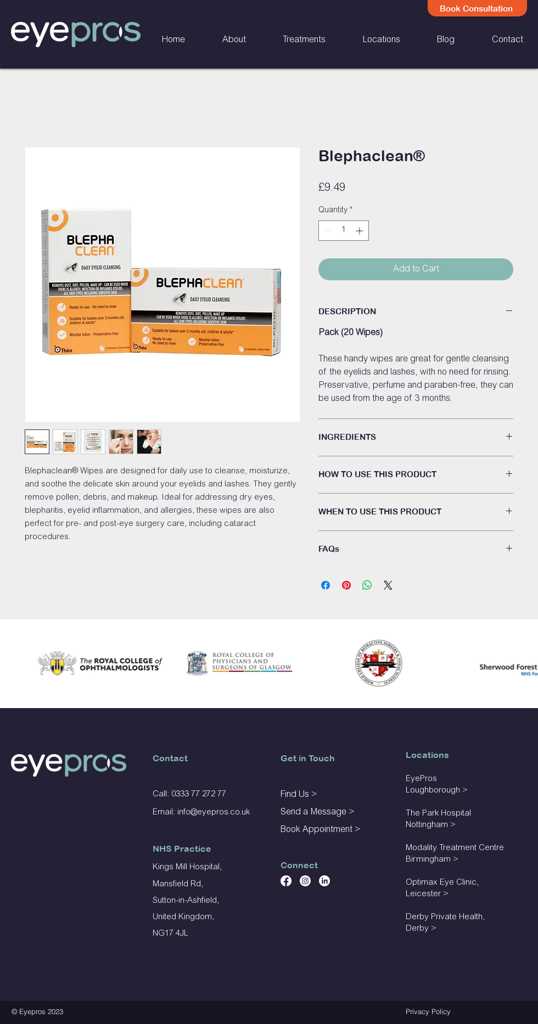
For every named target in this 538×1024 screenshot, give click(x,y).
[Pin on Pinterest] (346, 585)
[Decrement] (327, 230)
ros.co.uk (233, 812)
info (183, 812)
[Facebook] (286, 880)
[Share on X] (388, 585)
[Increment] (360, 230)
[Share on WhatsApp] (367, 585)
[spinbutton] (344, 230)
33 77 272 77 (203, 794)
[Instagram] (305, 880)
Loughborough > (437, 791)
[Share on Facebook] (325, 585)
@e (196, 812)
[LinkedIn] (324, 880)
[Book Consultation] (477, 8)
